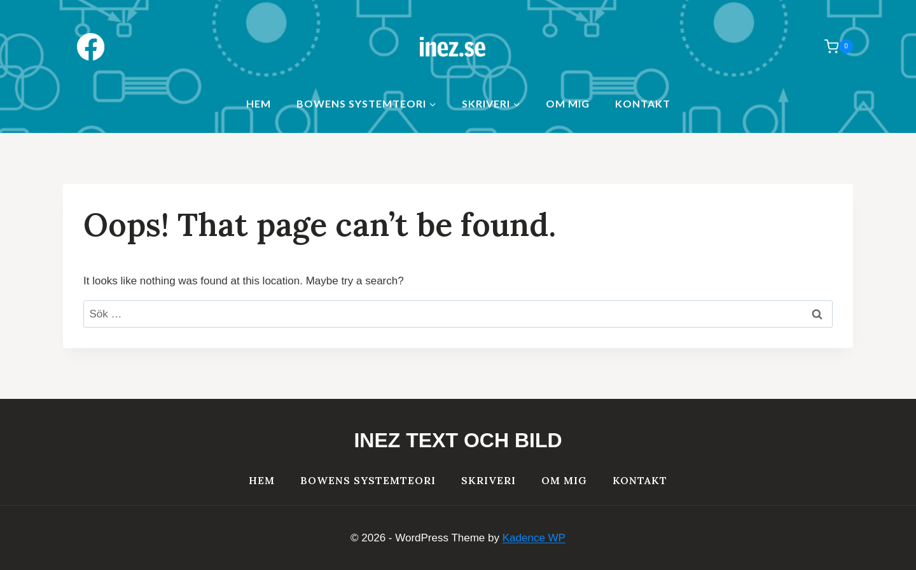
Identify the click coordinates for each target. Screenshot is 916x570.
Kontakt (642, 103)
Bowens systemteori (368, 480)
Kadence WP (534, 538)
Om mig (568, 103)
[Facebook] (90, 46)
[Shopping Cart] (832, 46)
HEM (258, 103)
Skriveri (488, 480)
